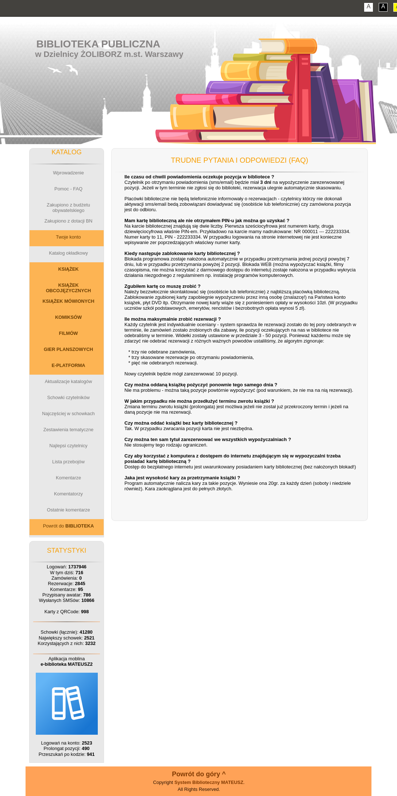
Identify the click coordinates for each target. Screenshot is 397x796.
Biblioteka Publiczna (98, 44)
